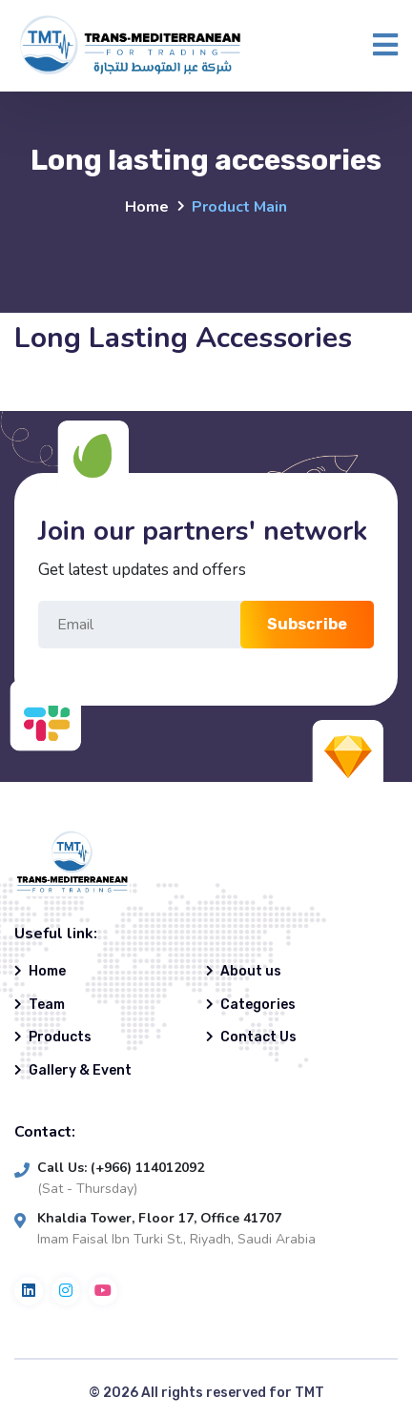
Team (47, 1004)
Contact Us (258, 1037)
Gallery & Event (80, 1070)
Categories (258, 1004)
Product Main (239, 206)
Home (147, 206)
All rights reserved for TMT (232, 1393)
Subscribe (307, 624)
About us (250, 971)
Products (60, 1037)
